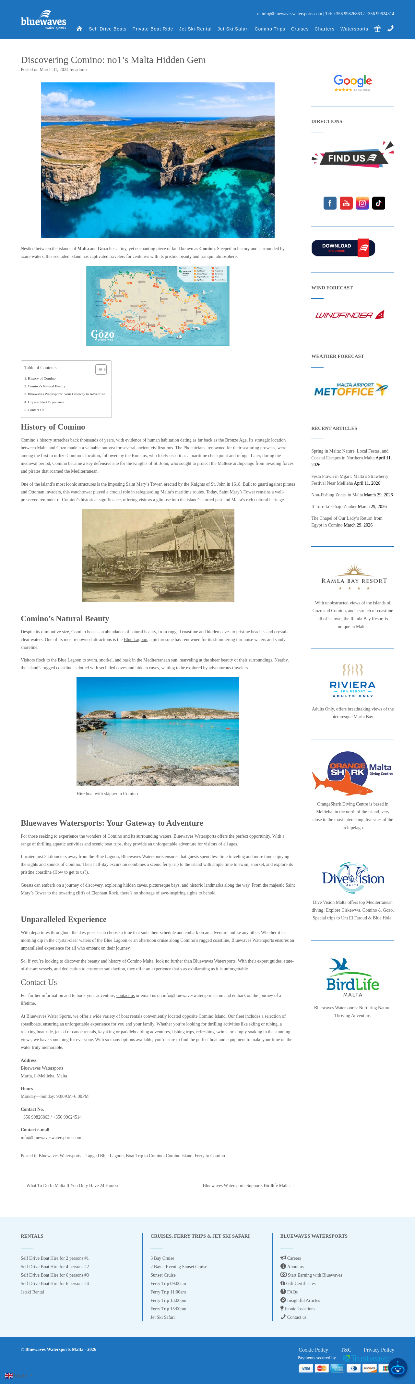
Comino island (179, 1155)
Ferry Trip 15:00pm (168, 1308)
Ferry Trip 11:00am (168, 1292)
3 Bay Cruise (162, 1258)
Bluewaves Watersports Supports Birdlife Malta (249, 1185)
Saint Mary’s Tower (143, 484)
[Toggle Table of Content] (97, 369)
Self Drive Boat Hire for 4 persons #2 (55, 1266)
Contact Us (36, 410)
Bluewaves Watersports (60, 1155)
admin (81, 69)
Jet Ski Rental (195, 29)
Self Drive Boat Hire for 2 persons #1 (55, 1258)
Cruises (300, 29)
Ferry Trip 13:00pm (168, 1300)
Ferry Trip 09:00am (168, 1283)
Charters (324, 29)
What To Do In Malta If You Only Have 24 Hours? (70, 1185)
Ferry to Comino (210, 1155)
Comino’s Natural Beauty (46, 386)
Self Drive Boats (107, 29)
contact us (125, 995)
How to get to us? (70, 872)
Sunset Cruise (162, 1275)
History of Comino (42, 378)
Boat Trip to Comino (144, 1155)
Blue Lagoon (136, 639)
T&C (346, 1350)
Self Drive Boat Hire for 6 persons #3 (55, 1275)
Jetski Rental (32, 1292)
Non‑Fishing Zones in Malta (337, 494)
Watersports (354, 29)
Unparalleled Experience (46, 402)
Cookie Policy (313, 1350)
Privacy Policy (379, 1350)
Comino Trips (270, 29)
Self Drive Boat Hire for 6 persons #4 (55, 1283)
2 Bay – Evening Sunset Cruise (178, 1266)
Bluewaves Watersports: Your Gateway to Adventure (66, 394)
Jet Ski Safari (233, 29)
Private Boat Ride (153, 29)
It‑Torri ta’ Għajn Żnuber (334, 506)
